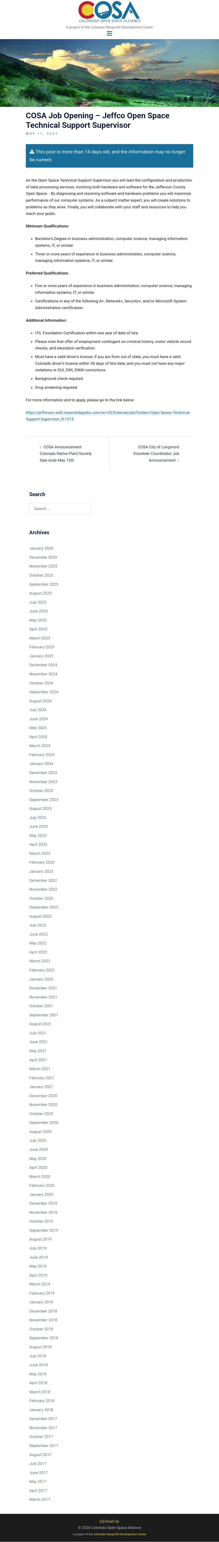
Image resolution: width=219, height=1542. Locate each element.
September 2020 (43, 1122)
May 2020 (37, 1158)
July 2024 (37, 709)
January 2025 (41, 656)
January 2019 (41, 1302)
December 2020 (43, 1095)
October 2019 (41, 1221)
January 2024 (41, 763)
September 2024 (43, 692)
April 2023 (38, 844)
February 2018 (42, 1401)
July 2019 (37, 1248)
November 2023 (43, 781)
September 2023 (43, 799)
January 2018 (41, 1409)
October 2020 (41, 1113)
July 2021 (37, 1033)
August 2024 (40, 701)
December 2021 (43, 988)
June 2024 (38, 719)
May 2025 (37, 620)
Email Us (109, 1521)
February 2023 (42, 862)
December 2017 (43, 1419)
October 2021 (41, 1006)
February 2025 (42, 647)
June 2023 (38, 826)
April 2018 (38, 1382)
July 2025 (37, 602)
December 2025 (43, 557)
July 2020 (37, 1140)
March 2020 (39, 1176)
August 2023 (40, 808)
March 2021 (39, 1068)
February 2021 (42, 1077)
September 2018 (43, 1338)
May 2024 (37, 728)
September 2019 (43, 1230)
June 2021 (38, 1042)
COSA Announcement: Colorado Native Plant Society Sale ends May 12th (66, 454)
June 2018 (38, 1365)
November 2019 (43, 1212)
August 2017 (40, 1454)
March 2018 (39, 1392)
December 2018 (43, 1311)
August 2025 (40, 593)
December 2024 (43, 665)
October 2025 (41, 575)
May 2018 (37, 1374)
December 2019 (43, 1203)
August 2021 (40, 1024)
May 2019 (37, 1266)
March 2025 (39, 638)
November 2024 (43, 674)
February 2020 (42, 1185)
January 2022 (41, 979)
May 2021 (37, 1050)
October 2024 (41, 683)
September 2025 (43, 584)
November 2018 (43, 1320)
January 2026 (41, 548)
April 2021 (38, 1060)
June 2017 (38, 1472)
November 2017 (43, 1427)
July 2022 (37, 925)
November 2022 (43, 889)
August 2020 (40, 1131)
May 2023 (37, 835)
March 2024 (39, 746)
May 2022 (37, 943)
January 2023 (41, 871)
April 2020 (38, 1167)
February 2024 (42, 754)
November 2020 (43, 1104)
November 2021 (43, 997)
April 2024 (38, 736)
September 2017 (43, 1445)
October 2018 (41, 1329)
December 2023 (43, 772)
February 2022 (42, 970)
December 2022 (43, 880)
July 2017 (37, 1463)
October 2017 (41, 1436)
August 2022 (40, 916)
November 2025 (43, 566)
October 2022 (41, 898)
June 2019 (38, 1257)
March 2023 (39, 853)
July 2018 (37, 1356)
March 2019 (39, 1284)
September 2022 (43, 907)
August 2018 (40, 1347)
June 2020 (38, 1149)
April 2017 (38, 1490)
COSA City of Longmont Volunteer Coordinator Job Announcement (156, 454)
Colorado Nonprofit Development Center (120, 1534)
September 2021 (43, 1015)
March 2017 (39, 1499)
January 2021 (41, 1086)
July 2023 (37, 817)
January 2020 (41, 1194)
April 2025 (38, 629)
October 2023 (41, 790)
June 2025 (38, 611)
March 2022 (39, 961)
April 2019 (38, 1275)
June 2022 (38, 934)
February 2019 (42, 1293)
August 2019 (40, 1239)
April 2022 (38, 952)
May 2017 (37, 1481)
